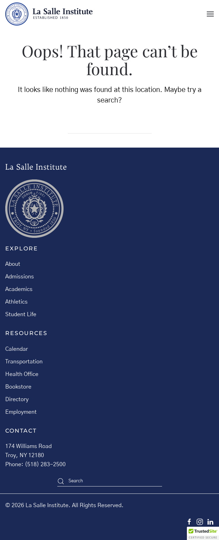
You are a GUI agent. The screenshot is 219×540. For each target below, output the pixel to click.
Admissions (19, 276)
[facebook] (189, 521)
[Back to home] (49, 14)
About (12, 264)
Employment (21, 412)
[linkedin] (210, 521)
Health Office (21, 374)
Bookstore (18, 387)
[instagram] (199, 521)
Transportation (24, 361)
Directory (17, 399)
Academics (18, 289)
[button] (210, 14)
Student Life (20, 314)
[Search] (110, 127)
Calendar (16, 349)
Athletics (16, 302)
